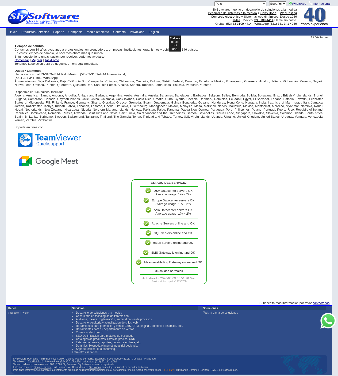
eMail (236, 20)
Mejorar (36, 60)
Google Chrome (42, 367)
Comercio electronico (89, 332)
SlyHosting (95, 367)
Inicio (13, 32)
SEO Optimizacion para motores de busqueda (104, 335)
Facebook (13, 312)
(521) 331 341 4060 (283, 23)
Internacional (319, 3)
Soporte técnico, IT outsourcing (95, 349)
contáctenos (321, 303)
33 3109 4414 (263, 20)
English (154, 32)
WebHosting (288, 13)
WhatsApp (297, 3)
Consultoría (268, 13)
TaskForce (52, 60)
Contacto (119, 32)
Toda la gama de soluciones (220, 312)
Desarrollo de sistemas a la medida (232, 13)
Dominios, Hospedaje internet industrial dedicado (106, 345)
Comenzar (22, 60)
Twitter (25, 312)
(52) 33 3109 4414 (239, 23)
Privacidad (137, 32)
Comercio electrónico (225, 16)
